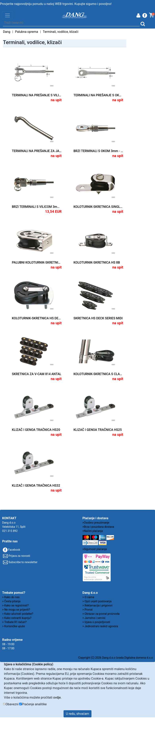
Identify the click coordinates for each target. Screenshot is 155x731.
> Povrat (88, 609)
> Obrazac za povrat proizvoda (101, 613)
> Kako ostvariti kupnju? (16, 617)
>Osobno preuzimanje (96, 522)
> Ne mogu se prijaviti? (16, 609)
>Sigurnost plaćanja (95, 549)
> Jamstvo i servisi (94, 617)
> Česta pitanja (11, 601)
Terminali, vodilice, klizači (60, 32)
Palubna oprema (26, 32)
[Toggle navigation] (7, 15)
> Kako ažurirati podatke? (17, 613)
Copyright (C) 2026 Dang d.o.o (96, 657)
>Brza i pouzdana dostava (98, 526)
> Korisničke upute (13, 626)
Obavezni (12, 704)
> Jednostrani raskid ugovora (100, 626)
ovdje (57, 697)
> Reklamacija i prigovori (97, 605)
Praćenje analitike (34, 704)
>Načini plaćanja (93, 530)
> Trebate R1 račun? (14, 622)
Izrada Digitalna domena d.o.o (134, 657)
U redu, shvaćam (77, 714)
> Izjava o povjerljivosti (96, 622)
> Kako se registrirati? (15, 605)
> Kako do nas (11, 597)
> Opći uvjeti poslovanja (97, 601)
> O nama (88, 597)
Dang (6, 32)
